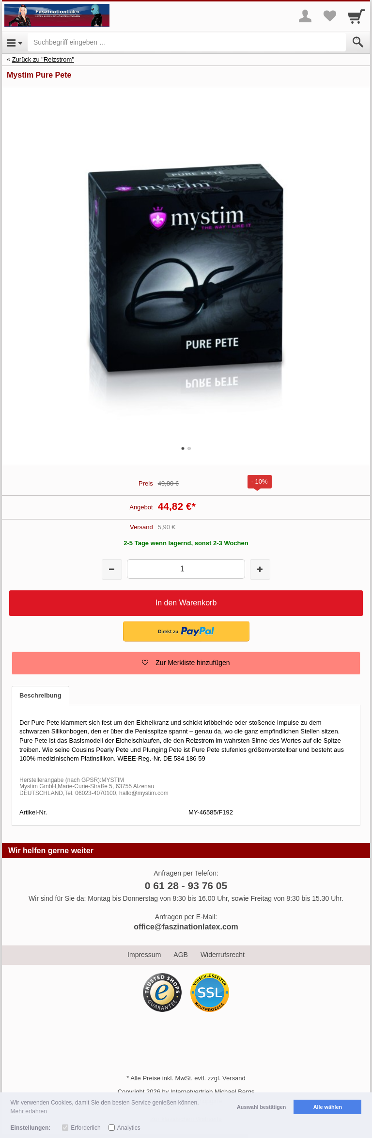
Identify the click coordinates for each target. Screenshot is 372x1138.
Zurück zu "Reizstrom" (43, 59)
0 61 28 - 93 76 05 (186, 885)
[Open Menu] (14, 42)
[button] (186, 631)
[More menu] (305, 16)
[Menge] (186, 568)
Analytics (128, 1127)
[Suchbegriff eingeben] (187, 42)
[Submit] (358, 42)
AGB (180, 955)
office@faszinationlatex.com (186, 927)
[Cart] (356, 16)
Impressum (144, 955)
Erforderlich (85, 1127)
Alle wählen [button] (327, 1107)
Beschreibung (40, 695)
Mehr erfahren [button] (29, 1111)
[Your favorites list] (329, 16)
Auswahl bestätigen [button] (261, 1107)
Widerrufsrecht (223, 955)
